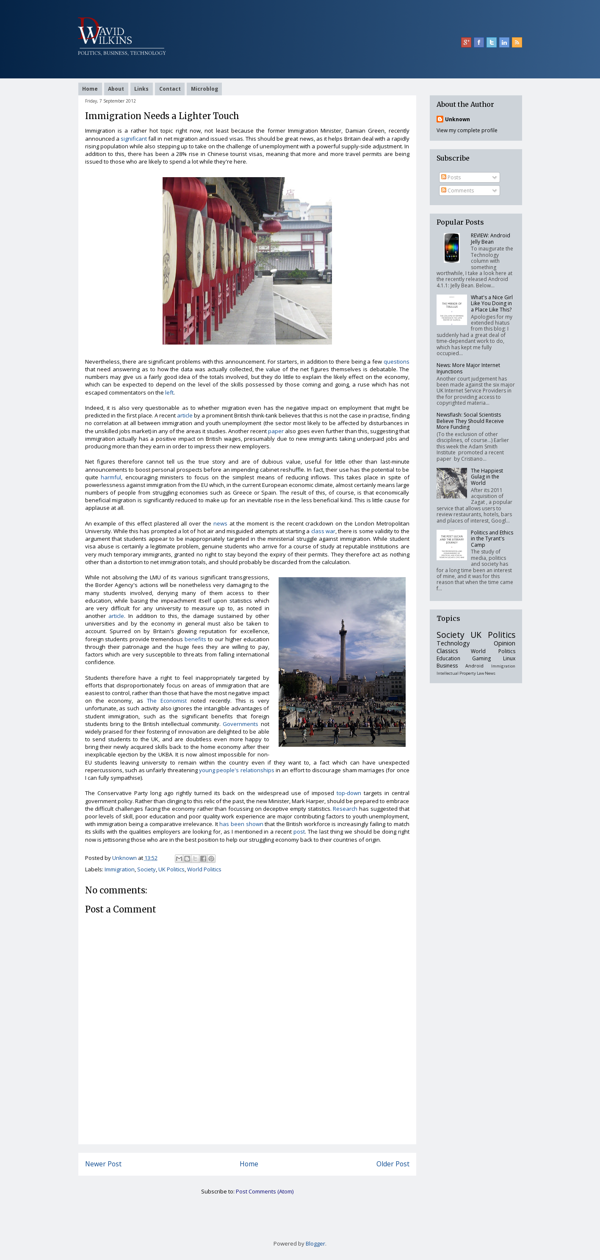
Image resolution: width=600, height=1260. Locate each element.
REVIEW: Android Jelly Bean (490, 238)
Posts (451, 177)
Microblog (204, 88)
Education (448, 658)
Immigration (120, 869)
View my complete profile (467, 130)
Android (474, 665)
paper (276, 431)
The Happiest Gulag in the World (487, 477)
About (116, 88)
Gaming (481, 658)
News (490, 673)
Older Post (392, 1163)
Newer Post (103, 1163)
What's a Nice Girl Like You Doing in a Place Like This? (492, 303)
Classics (447, 651)
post (299, 831)
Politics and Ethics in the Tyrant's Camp (492, 538)
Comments (457, 190)
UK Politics (171, 869)
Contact (170, 88)
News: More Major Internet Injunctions (468, 368)
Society (146, 869)
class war (323, 531)
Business (447, 665)
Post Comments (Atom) (264, 1191)
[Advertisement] (247, 1125)
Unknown (457, 119)
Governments (240, 724)
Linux (509, 658)
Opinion (504, 643)
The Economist (167, 700)
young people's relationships (236, 770)
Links (141, 88)
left (169, 392)
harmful (111, 477)
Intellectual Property (456, 673)
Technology (453, 643)
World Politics (204, 869)
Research (345, 808)
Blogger (315, 1243)
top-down (349, 793)
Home (90, 88)
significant (134, 138)
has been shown (241, 824)
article (185, 415)
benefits (195, 639)
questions (396, 361)
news (220, 523)
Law (480, 673)
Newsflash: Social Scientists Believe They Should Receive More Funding (470, 421)
